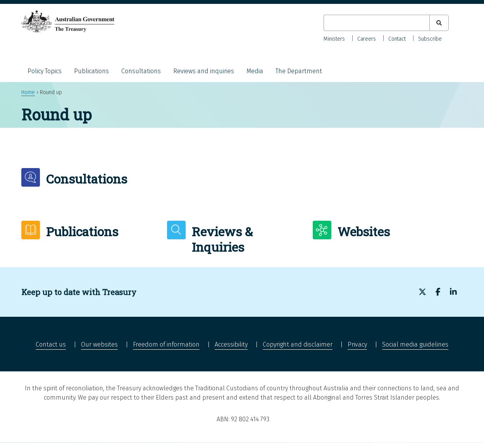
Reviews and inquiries (203, 71)
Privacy (357, 344)
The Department (299, 71)
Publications (91, 71)
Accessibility (231, 344)
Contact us (51, 344)
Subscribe (430, 39)
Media (254, 71)
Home (28, 92)
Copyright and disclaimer (297, 344)
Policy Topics (45, 71)
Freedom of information (166, 344)
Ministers (334, 39)
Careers (366, 39)
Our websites (99, 344)
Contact (397, 39)
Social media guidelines (415, 344)
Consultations (141, 71)
